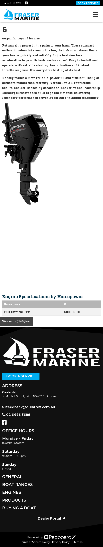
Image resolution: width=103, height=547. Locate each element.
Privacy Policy (61, 542)
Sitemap (77, 542)
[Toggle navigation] (95, 14)
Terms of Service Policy (35, 542)
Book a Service (20, 376)
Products (14, 500)
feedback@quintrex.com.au (28, 407)
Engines (11, 492)
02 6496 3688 (12, 2)
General (12, 476)
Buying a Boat (19, 508)
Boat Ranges (17, 484)
